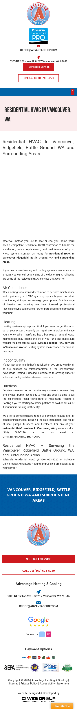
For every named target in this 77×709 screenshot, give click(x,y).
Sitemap (13, 683)
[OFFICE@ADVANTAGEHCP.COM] (38, 46)
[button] (72, 92)
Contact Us (28, 253)
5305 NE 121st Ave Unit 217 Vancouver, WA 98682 (38, 61)
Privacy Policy (29, 683)
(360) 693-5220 (14, 432)
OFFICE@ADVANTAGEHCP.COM (38, 50)
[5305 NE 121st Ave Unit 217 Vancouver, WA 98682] (38, 57)
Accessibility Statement (54, 683)
